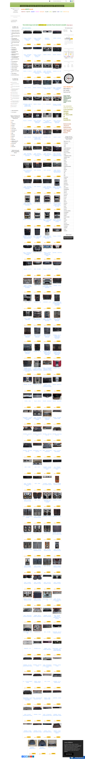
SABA (65, 206)
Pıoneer (65, 197)
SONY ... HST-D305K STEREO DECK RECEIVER (27, 336)
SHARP (65, 215)
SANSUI (65, 207)
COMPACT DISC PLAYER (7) (15, 30)
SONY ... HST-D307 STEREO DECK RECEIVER (57, 319)
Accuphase (66, 143)
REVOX (65, 201)
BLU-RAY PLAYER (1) (15, 93)
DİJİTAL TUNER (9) (14, 69)
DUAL (65, 160)
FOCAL (65, 163)
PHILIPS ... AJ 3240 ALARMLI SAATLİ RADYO (57, 732)
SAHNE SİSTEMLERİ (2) (15, 110)
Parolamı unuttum (15, 11)
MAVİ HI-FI (13, 136)
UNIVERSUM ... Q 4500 (27, 549)
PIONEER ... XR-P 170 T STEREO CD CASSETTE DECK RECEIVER (27, 237)
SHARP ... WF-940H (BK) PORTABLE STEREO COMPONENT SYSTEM (47, 369)
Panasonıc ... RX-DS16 (47, 269)
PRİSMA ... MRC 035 (52, 747)
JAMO (65, 171)
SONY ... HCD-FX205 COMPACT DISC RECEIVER (37, 121)
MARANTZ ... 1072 (27, 648)
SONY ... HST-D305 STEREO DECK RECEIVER (37, 336)
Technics (65, 223)
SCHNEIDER (66, 212)
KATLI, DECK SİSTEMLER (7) (15, 45)
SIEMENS (65, 213)
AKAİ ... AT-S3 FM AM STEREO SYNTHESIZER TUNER (47, 666)
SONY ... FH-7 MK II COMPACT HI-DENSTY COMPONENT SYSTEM (57, 154)
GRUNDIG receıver (37, 648)
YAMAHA (65, 230)
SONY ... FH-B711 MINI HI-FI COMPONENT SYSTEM (37, 237)
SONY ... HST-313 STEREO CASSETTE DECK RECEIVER (57, 171)
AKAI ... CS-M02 (27, 467)
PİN (12, 122)
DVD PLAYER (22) (14, 82)
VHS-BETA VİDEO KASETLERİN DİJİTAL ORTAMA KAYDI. (14, 21)
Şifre (13, 9)
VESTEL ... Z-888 (27, 401)
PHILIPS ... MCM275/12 (57, 384)
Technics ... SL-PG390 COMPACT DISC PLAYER (37, 39)
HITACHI (65, 169)
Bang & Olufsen (67, 149)
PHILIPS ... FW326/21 (37, 104)
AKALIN (13, 120)
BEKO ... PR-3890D (37, 269)
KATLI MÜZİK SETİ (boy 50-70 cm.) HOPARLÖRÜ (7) (15, 57)
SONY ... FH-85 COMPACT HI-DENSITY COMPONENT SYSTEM (37, 369)
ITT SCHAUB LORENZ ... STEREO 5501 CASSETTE (47, 418)
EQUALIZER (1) (14, 47)
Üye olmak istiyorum (15, 12)
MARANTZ (66, 183)
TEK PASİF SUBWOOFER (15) (15, 84)
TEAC (65, 221)
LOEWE (65, 178)
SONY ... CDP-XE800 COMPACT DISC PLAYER (27, 55)
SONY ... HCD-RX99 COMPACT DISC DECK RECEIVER (37, 72)
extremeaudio (13, 131)
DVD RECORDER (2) (14, 103)
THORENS (66, 226)
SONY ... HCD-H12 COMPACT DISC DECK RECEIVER (37, 154)
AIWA (65, 145)
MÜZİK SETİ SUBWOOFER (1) (15, 59)
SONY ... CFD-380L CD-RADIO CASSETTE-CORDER (27, 253)
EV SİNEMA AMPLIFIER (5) (15, 95)
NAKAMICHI (66, 187)
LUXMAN (65, 180)
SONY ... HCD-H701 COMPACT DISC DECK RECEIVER (47, 187)
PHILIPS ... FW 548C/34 (37, 219)
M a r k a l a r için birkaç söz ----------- (67, 141)
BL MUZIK (13, 125)
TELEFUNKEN (66, 224)
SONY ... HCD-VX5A (37, 203)
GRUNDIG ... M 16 (47, 137)
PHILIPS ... (57, 269)
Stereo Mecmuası (14, 143)
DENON (65, 158)
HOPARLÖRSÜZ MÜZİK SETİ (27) (16, 34)
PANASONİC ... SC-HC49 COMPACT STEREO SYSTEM (27, 418)
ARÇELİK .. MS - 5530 (57, 71)
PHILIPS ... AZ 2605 (57, 137)
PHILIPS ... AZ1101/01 (37, 252)
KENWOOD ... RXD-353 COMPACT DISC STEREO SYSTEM (37, 138)
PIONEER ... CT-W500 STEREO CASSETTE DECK (47, 468)
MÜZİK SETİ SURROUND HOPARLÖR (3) (15, 54)
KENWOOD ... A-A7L (47, 302)
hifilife (12, 133)
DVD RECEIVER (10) (14, 92)
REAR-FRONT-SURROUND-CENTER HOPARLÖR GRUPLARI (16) (16, 90)
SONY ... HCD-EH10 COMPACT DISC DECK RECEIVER (47, 237)
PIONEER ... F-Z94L (37, 714)
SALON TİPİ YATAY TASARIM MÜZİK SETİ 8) (15, 39)
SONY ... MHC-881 (37, 186)
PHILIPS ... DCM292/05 (47, 401)
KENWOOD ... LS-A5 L (57, 516)
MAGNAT (65, 181)
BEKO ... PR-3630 (27, 87)
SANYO (65, 209)
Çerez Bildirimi (68, 742)
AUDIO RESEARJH (67, 148)
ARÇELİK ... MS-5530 (47, 203)
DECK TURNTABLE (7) (15, 64)
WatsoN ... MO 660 (37, 401)
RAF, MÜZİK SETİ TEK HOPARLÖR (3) (15, 52)
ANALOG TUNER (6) (14, 67)
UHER (65, 229)
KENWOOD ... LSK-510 (47, 516)
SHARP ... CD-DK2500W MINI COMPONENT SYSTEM (47, 220)
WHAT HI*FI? (13, 146)
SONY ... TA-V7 (37, 285)
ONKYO (65, 192)
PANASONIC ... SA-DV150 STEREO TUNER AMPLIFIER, (47, 286)
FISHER (65, 161)
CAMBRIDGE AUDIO (67, 155)
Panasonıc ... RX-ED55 (57, 236)
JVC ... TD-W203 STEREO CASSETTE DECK (57, 468)
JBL (64, 172)
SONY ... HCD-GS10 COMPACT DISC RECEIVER (57, 121)
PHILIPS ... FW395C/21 (57, 54)
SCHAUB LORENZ (67, 210)
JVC (64, 174)
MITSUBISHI (66, 184)
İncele (29, 44)
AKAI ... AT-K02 (47, 681)
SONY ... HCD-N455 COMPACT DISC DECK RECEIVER (47, 319)
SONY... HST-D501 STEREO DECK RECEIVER (27, 352)
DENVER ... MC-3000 (37, 384)
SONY (65, 218)
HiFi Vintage (13, 134)
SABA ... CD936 (37, 483)
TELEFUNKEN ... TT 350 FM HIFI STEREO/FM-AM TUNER (27, 699)
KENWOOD (66, 177)
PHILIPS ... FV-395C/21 (27, 71)
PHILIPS (65, 195)
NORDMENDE (66, 189)
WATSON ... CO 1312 (57, 368)
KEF (64, 175)
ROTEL (65, 204)
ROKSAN (65, 203)
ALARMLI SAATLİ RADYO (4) (15, 71)
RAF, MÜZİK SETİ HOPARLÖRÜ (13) (14, 49)
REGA (65, 200)
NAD (65, 186)
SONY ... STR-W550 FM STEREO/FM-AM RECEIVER (27, 171)
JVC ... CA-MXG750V (47, 104)
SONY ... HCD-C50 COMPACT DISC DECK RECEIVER (47, 154)
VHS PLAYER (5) (14, 106)
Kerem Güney (13, 155)
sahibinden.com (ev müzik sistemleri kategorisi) (15, 141)
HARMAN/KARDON (67, 166)
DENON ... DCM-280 (57, 38)
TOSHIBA (65, 227)
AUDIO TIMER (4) (14, 73)
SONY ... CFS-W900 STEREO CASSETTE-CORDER (37, 418)
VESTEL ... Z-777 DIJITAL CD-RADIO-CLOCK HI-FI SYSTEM (47, 385)
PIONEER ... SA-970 (57, 285)
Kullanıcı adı (12, 8)
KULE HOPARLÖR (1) (15, 61)
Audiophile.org (13, 123)
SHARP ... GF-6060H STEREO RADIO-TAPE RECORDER (27, 286)
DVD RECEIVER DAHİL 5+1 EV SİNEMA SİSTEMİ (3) (16, 101)
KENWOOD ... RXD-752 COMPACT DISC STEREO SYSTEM (27, 105)
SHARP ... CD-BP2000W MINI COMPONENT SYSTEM (57, 88)
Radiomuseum (13, 139)
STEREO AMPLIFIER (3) (15, 66)
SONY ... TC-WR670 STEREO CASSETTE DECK (27, 484)
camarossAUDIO (14, 128)
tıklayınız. (66, 751)
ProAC (65, 198)
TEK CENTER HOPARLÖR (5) (15, 99)
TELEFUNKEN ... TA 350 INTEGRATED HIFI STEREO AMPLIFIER (57, 649)
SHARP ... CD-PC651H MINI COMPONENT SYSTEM (57, 220)
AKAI (65, 146)
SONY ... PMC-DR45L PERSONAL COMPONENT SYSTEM (47, 121)
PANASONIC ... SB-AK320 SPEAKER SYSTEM (47, 501)
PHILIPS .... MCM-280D (57, 401)
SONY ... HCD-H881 (47, 170)
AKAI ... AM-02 (27, 302)
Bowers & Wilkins (67, 152)
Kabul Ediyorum (69, 754)
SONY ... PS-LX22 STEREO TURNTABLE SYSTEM (57, 600)
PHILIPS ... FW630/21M (37, 87)
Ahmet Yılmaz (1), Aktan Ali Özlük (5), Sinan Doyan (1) (68, 238)
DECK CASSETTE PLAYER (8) (15, 43)
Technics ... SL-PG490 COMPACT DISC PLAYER (27, 39)
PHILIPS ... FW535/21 (47, 54)
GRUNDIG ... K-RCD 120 (57, 252)
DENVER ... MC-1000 (27, 384)
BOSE (65, 154)
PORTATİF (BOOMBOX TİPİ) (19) (15, 36)
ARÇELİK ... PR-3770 (27, 269)
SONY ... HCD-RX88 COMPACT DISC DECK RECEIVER (27, 154)
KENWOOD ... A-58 (37, 302)
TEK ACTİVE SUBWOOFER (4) (15, 87)
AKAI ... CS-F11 (37, 467)
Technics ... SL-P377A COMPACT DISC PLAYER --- (37, 55)
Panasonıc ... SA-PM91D (27, 120)
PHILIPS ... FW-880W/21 (27, 219)
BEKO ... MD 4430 (27, 137)
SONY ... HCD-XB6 (37, 170)
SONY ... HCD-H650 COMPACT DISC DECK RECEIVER (27, 187)
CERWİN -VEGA (67, 157)
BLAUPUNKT (66, 151)
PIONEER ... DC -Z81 (37, 351)
